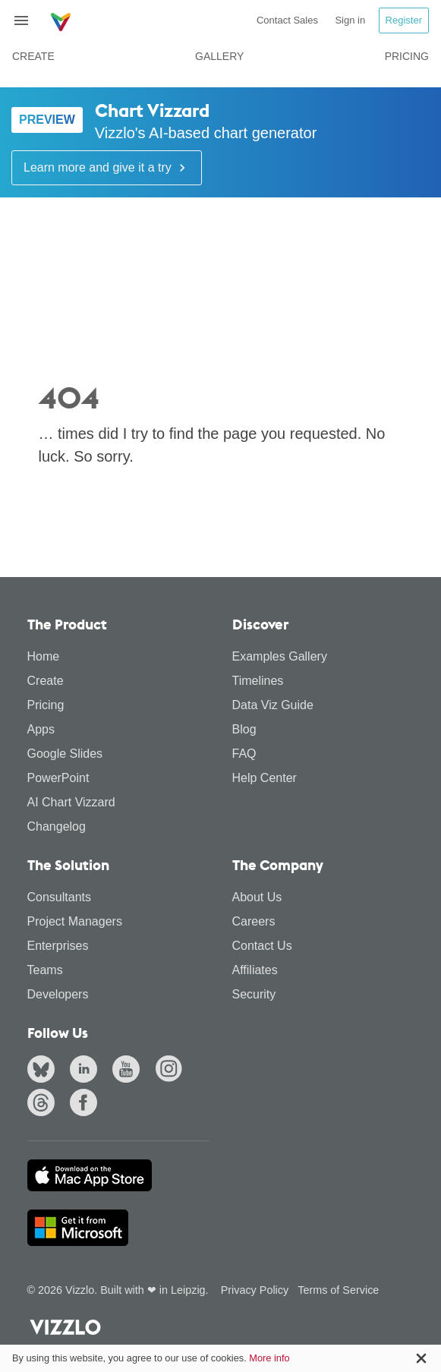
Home (43, 656)
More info (269, 1358)
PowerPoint (58, 777)
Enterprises (58, 945)
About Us (257, 897)
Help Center (264, 777)
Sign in (350, 20)
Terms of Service (338, 1290)
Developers (58, 994)
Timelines (258, 680)
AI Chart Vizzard (71, 802)
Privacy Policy (255, 1290)
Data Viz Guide (272, 705)
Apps (41, 729)
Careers (254, 921)
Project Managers (74, 921)
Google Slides (65, 753)
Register (404, 20)
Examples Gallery (279, 656)
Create (33, 56)
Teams (45, 970)
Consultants (59, 897)
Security (254, 994)
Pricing (407, 56)
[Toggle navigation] (27, 20)
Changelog (56, 826)
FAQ (244, 753)
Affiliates (255, 970)
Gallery (219, 56)
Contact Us (262, 945)
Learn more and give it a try (107, 167)
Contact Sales (287, 20)
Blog (244, 729)
